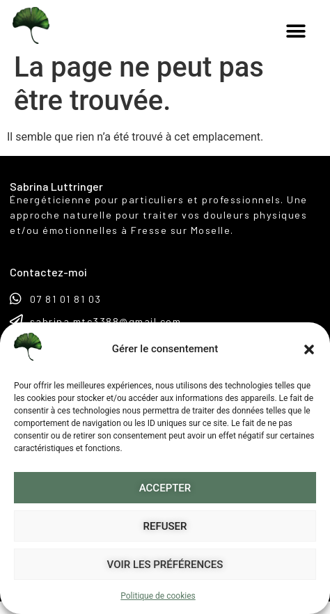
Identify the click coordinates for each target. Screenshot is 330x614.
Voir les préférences (165, 564)
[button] (309, 349)
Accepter (165, 488)
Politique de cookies (157, 596)
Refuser (165, 526)
